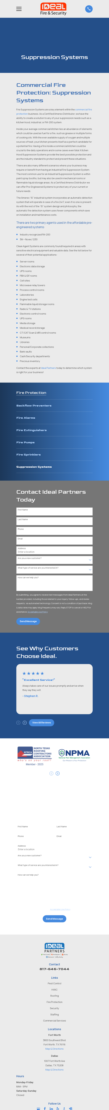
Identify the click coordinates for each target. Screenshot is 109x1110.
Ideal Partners (48, 368)
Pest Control (54, 983)
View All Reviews (41, 722)
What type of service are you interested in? (38, 568)
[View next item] (25, 723)
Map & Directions (54, 1048)
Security (54, 1008)
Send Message (28, 621)
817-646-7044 (54, 969)
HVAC (54, 989)
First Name (23, 510)
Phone (21, 529)
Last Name (23, 519)
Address (22, 548)
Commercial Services (54, 1020)
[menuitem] (54, 406)
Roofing (54, 995)
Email (20, 539)
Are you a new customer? (30, 558)
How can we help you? (28, 577)
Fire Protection (54, 1002)
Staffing (54, 1014)
